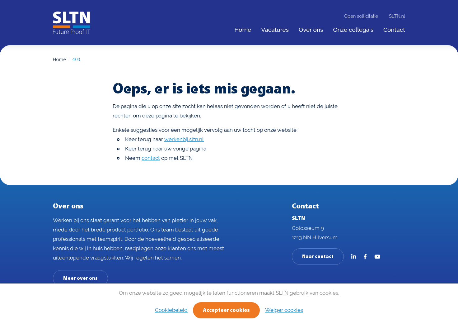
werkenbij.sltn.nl (184, 139)
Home (59, 59)
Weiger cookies (284, 310)
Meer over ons (80, 278)
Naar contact (318, 256)
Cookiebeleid (171, 310)
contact (151, 158)
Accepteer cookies (226, 310)
